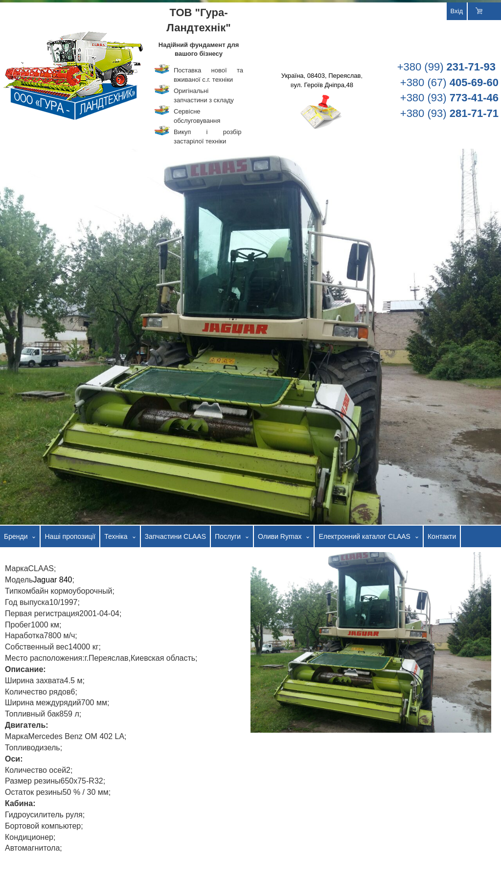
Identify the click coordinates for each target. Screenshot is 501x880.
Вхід (457, 11)
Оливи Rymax (279, 536)
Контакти (442, 536)
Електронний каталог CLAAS (364, 536)
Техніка (115, 536)
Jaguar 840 (52, 580)
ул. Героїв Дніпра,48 (323, 85)
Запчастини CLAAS (175, 536)
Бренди (15, 536)
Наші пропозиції (70, 536)
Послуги (228, 536)
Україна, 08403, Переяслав (321, 75)
